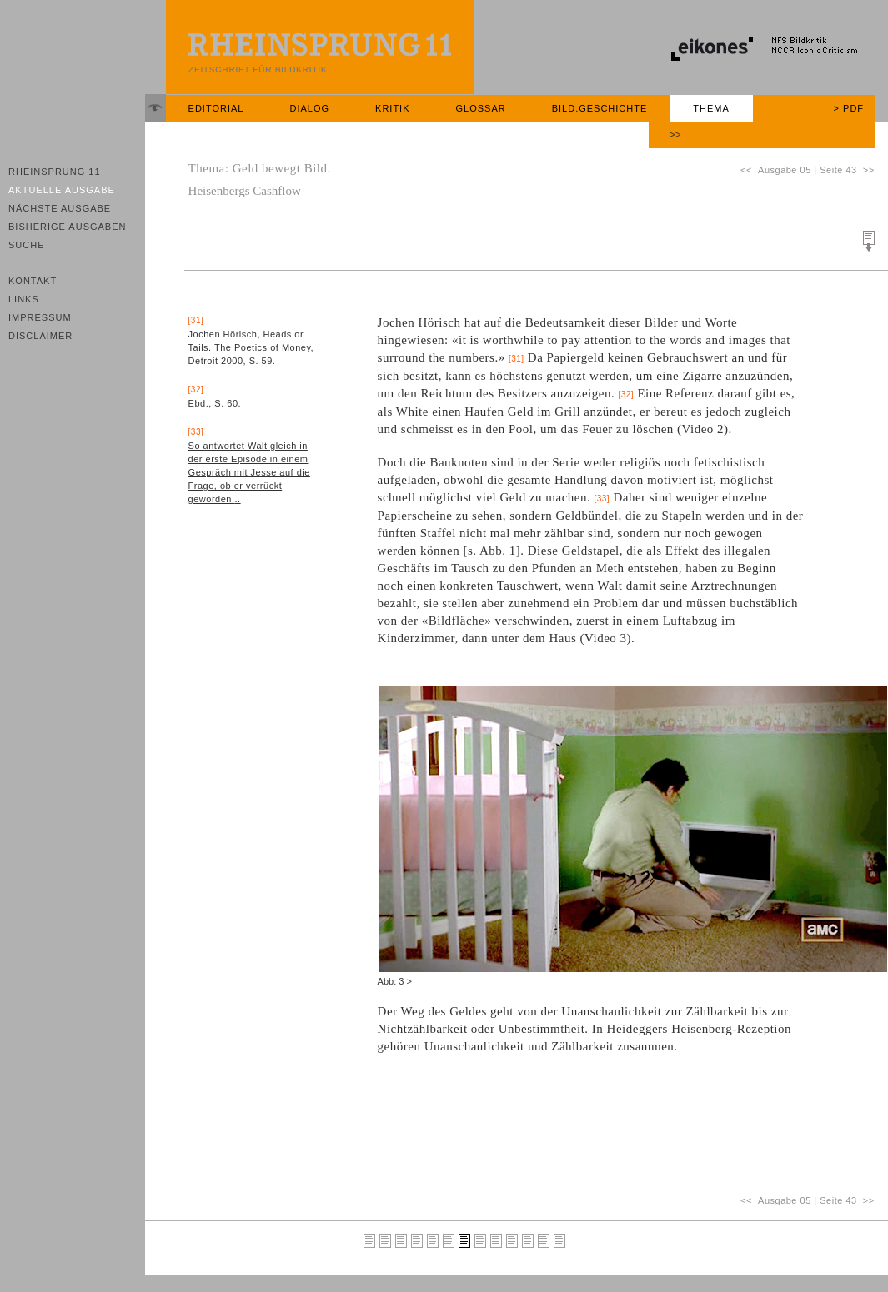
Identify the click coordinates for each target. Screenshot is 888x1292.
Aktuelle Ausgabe (61, 190)
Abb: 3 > (395, 981)
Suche (26, 245)
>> (675, 135)
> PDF (849, 108)
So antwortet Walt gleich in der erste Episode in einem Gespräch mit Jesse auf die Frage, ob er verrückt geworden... (249, 472)
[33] (602, 498)
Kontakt (32, 281)
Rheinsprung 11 (54, 172)
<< (749, 170)
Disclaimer (40, 336)
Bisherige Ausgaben (67, 227)
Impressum (40, 317)
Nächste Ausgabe (59, 208)
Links (23, 299)
